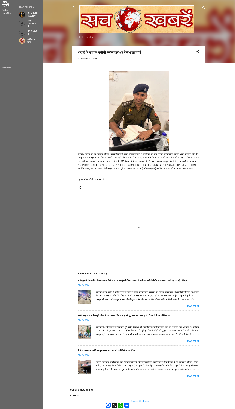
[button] (197, 52)
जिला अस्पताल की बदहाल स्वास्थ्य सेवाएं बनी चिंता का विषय (107, 350)
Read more (192, 306)
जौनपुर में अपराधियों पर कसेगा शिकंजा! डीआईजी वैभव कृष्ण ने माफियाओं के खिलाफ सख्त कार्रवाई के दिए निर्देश (132, 280)
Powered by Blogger (139, 401)
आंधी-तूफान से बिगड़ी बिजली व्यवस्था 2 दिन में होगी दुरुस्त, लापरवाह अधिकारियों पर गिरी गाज (124, 315)
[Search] (203, 8)
